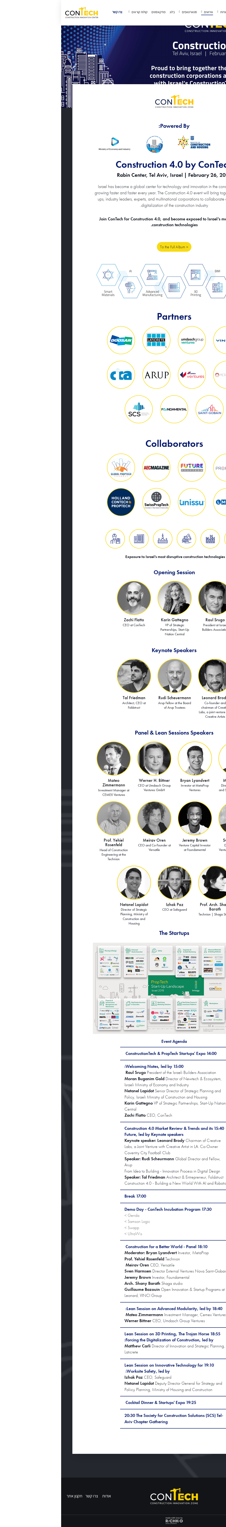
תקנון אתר (13, 1496)
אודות (162, 12)
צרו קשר (56, 12)
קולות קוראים (78, 12)
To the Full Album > (114, 248)
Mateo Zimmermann (52, 783)
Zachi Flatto (73, 620)
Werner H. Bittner (93, 780)
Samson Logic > (76, 1221)
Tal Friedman (73, 697)
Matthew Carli (174, 780)
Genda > (70, 1215)
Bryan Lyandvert (133, 780)
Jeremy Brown (133, 840)
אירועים (147, 12)
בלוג (111, 12)
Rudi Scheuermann (113, 697)
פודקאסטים (97, 12)
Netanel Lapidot (73, 904)
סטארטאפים (128, 12)
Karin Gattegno (113, 620)
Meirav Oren (93, 840)
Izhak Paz (113, 904)
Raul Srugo (154, 620)
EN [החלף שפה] (217, 8)
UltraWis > (72, 1233)
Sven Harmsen (174, 840)
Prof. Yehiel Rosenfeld (52, 843)
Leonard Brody (154, 697)
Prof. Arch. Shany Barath (154, 907)
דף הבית (175, 12)
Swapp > (70, 1227)
